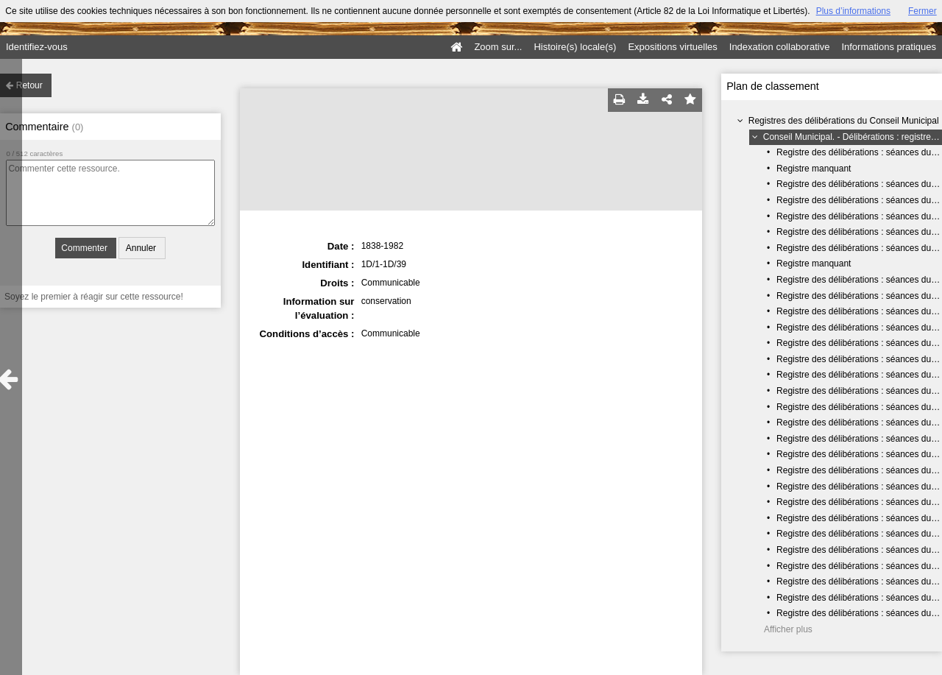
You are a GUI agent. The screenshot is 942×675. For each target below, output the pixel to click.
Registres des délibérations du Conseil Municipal (843, 121)
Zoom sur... (498, 46)
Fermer (922, 11)
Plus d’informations (853, 11)
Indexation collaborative (779, 46)
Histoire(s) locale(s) (575, 46)
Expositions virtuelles (672, 46)
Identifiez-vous (37, 46)
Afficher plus (788, 629)
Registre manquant (813, 168)
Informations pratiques (888, 46)
